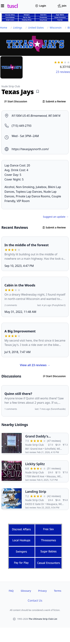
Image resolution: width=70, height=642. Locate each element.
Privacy (42, 590)
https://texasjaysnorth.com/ (30, 149)
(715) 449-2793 (21, 126)
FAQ (11, 590)
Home (3, 27)
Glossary (26, 590)
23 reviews (63, 72)
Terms (57, 590)
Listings (17, 27)
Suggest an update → (56, 216)
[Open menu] (2, 6)
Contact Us (35, 600)
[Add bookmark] (37, 91)
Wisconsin (56, 27)
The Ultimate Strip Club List (43, 618)
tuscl (12, 6)
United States (36, 27)
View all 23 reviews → (35, 365)
